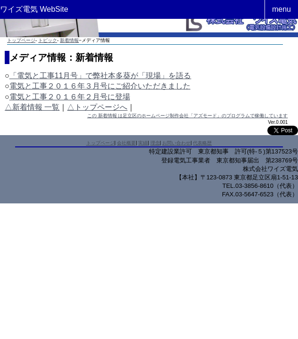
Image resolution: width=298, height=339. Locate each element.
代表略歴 (202, 142)
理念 (155, 142)
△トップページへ (97, 107)
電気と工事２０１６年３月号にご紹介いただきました (99, 86)
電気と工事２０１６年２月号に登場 (69, 97)
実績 (143, 142)
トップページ (21, 40)
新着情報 (69, 40)
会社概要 (126, 142)
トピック (47, 40)
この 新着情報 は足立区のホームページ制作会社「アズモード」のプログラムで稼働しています (187, 115)
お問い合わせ (176, 142)
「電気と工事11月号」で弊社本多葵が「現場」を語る (100, 76)
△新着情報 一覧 (32, 107)
